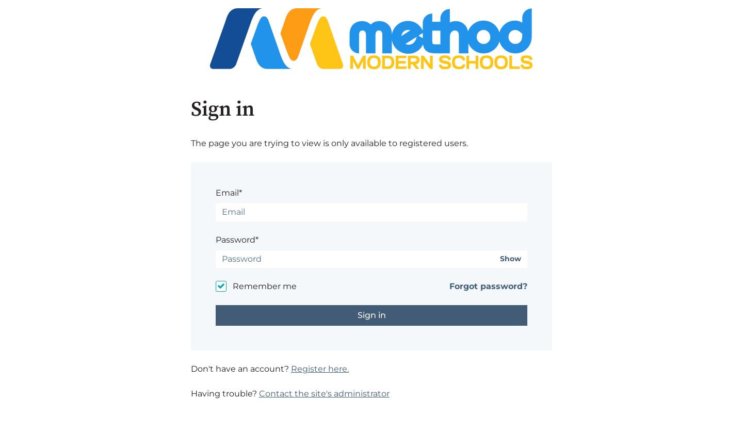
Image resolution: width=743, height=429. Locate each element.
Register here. (320, 369)
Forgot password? (488, 286)
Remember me (265, 286)
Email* (229, 193)
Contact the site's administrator (324, 394)
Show (510, 259)
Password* (237, 240)
